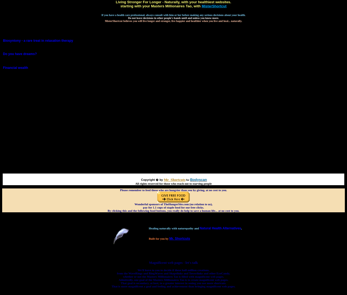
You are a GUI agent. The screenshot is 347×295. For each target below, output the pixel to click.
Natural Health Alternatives (220, 228)
